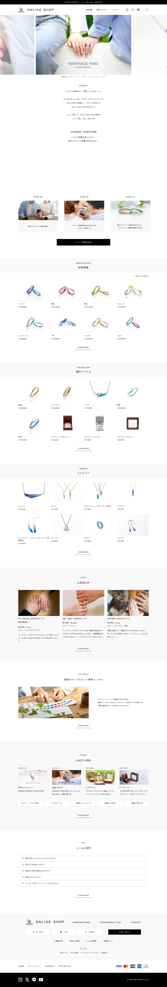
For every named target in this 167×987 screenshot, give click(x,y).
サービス (83, 949)
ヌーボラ (74, 623)
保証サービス (64, 952)
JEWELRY (136, 922)
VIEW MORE (83, 347)
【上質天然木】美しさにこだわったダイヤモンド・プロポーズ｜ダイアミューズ (133, 794)
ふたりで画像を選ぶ (83, 242)
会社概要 (21, 966)
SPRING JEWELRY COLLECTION (31, 791)
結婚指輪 (89, 10)
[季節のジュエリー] (25, 787)
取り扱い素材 (74, 952)
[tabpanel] (83, 45)
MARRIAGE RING (81, 922)
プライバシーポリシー (34, 966)
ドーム (28, 627)
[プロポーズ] (90, 787)
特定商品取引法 (50, 966)
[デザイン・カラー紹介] (30, 803)
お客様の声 (58, 941)
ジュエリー (115, 10)
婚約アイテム (102, 10)
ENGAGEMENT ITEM (110, 922)
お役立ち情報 (74, 941)
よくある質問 (91, 941)
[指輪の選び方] (57, 787)
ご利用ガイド (108, 941)
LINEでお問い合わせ (64, 966)
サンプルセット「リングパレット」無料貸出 (94, 952)
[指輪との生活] (110, 803)
